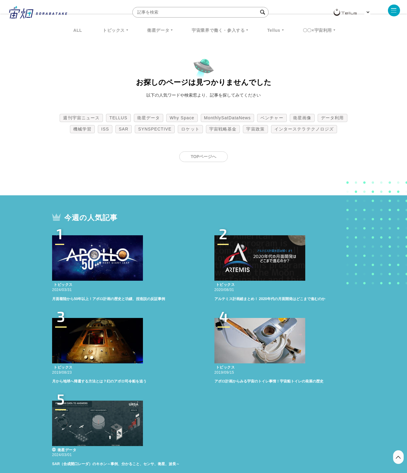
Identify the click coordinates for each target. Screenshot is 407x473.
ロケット (190, 129)
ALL (77, 30)
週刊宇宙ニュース (81, 117)
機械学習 (82, 129)
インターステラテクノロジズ (304, 129)
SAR (123, 129)
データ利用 (332, 117)
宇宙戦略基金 (223, 129)
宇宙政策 (255, 129)
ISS (105, 129)
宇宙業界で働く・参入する (218, 30)
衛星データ (158, 30)
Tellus (273, 30)
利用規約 (153, 441)
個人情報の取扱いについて (185, 441)
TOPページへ (204, 156)
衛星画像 (302, 117)
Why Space (182, 117)
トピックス (114, 30)
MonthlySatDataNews (227, 117)
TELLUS (118, 117)
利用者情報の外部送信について (235, 441)
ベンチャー (271, 117)
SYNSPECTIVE (154, 129)
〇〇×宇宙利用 (317, 30)
